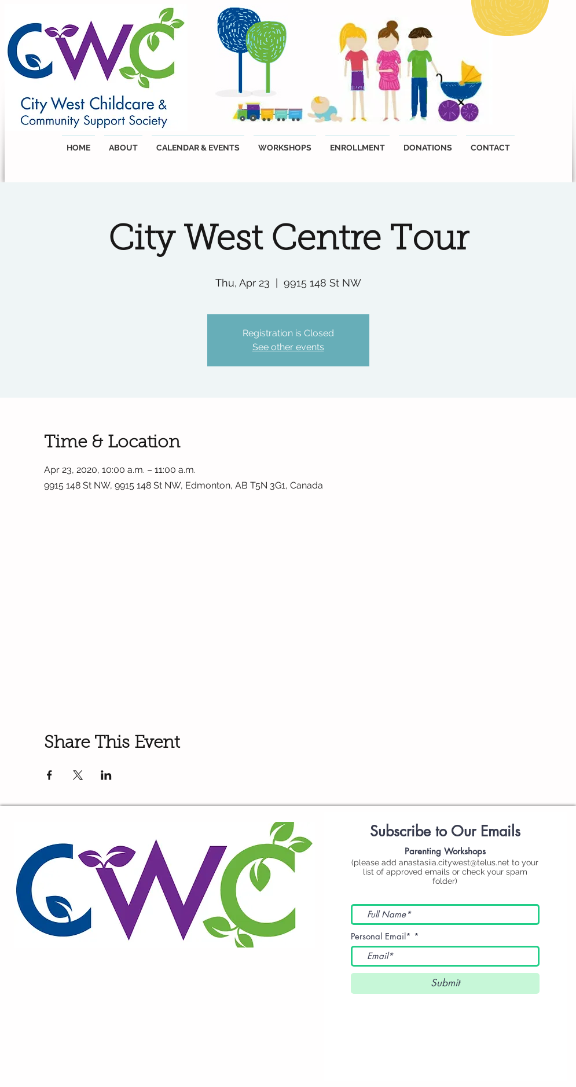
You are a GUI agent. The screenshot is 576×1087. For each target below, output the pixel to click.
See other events (288, 346)
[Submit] (445, 983)
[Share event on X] (77, 775)
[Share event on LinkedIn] (106, 775)
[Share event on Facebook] (49, 775)
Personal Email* (381, 936)
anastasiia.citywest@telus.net (454, 862)
